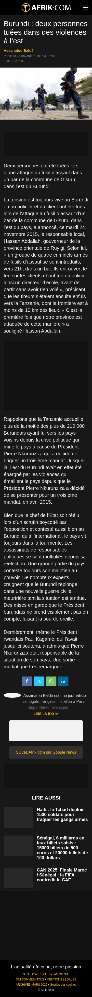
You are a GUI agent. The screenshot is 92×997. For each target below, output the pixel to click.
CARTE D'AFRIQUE (35, 974)
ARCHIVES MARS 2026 (31, 984)
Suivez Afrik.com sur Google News (46, 752)
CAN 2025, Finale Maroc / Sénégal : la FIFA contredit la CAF (62, 875)
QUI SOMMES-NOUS (30, 979)
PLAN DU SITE (60, 974)
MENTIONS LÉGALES (61, 979)
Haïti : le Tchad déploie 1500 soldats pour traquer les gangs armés (62, 814)
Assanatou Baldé (19, 50)
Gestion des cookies (63, 984)
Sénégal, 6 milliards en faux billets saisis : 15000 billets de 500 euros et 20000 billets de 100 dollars (62, 848)
